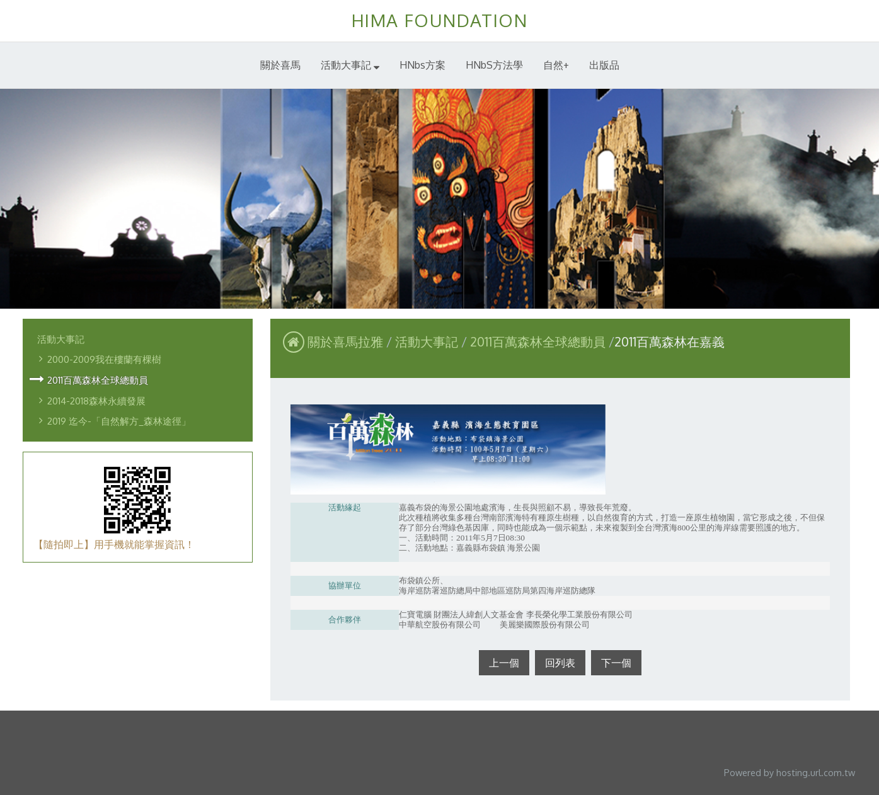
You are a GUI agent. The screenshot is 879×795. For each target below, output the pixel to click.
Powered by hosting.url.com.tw (789, 772)
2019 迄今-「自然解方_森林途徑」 (119, 421)
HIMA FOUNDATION (440, 20)
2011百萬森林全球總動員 (97, 380)
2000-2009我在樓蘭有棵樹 (104, 359)
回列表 (560, 662)
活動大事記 (60, 339)
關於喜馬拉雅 (345, 341)
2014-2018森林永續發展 (96, 400)
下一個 (616, 662)
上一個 (504, 662)
